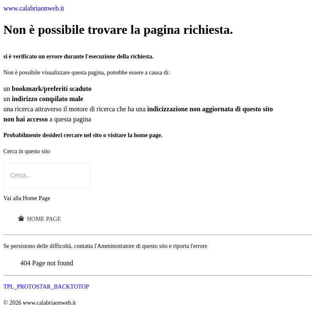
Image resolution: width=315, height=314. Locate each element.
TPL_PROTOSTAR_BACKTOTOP (46, 287)
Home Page (39, 218)
